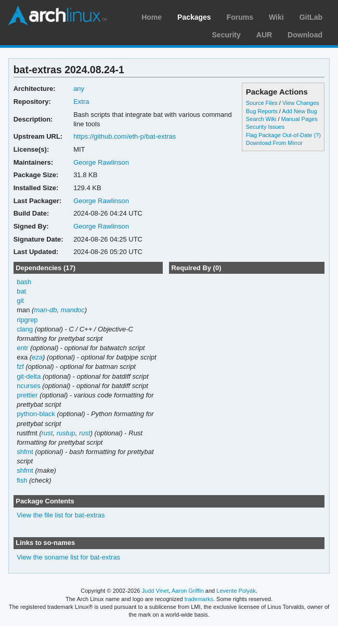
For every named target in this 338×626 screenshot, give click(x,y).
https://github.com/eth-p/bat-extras (124, 136)
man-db (45, 310)
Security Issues (265, 127)
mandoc (73, 310)
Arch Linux (57, 15)
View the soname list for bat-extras (68, 557)
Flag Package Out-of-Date (279, 135)
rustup (66, 433)
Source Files (262, 103)
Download (305, 35)
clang (25, 329)
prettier (27, 395)
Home (151, 17)
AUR (264, 35)
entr (22, 348)
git (20, 300)
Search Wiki (261, 119)
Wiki (276, 17)
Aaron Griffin (188, 591)
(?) (317, 135)
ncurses (28, 386)
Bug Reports (262, 111)
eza (37, 357)
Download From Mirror (274, 143)
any (78, 88)
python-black (36, 414)
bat (21, 291)
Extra (81, 101)
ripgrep (27, 320)
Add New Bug (299, 111)
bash (24, 282)
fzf (20, 366)
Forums (240, 17)
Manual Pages (299, 119)
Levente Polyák (235, 591)
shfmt (25, 452)
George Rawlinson (101, 162)
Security (226, 35)
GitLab (311, 17)
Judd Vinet (155, 591)
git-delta (29, 376)
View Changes (300, 103)
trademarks (199, 599)
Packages (194, 17)
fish (22, 480)
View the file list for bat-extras (61, 515)
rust (47, 433)
